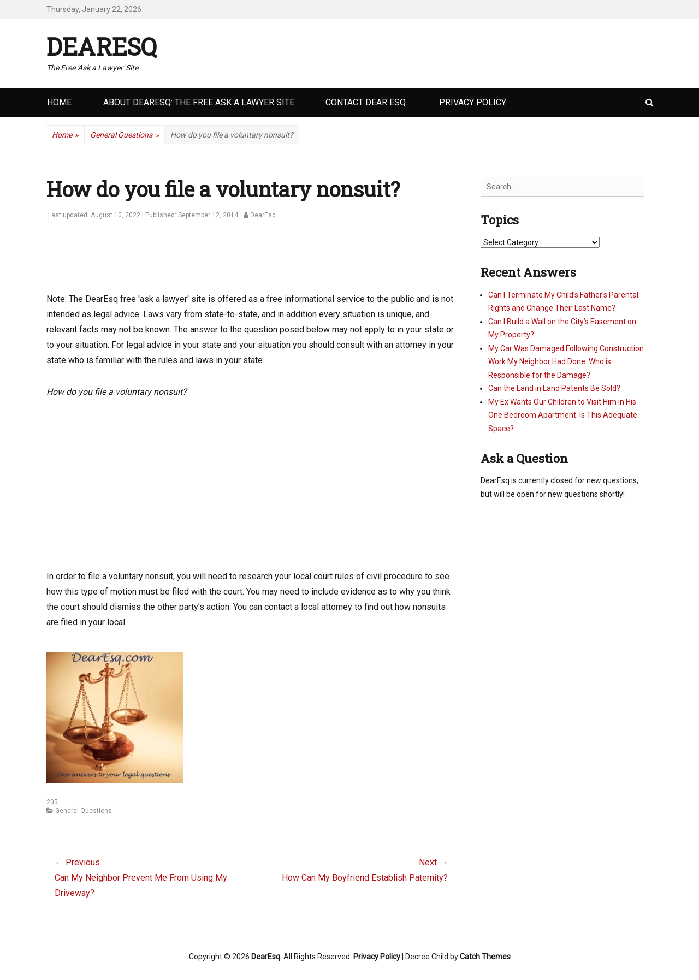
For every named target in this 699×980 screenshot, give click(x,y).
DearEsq (101, 46)
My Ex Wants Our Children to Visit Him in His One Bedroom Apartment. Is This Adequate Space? (562, 415)
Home (59, 102)
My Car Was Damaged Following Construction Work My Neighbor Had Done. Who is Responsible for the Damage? (566, 361)
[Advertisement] (245, 262)
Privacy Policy (472, 102)
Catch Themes (485, 956)
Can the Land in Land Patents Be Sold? (554, 388)
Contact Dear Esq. (366, 102)
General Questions (124, 135)
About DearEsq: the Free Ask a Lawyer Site (198, 102)
